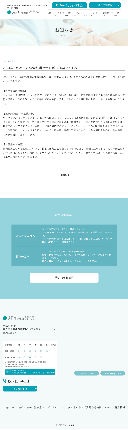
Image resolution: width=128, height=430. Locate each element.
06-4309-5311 (71, 5)
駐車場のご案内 (84, 371)
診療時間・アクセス (103, 408)
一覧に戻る (64, 175)
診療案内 (68, 14)
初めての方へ (26, 408)
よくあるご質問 (94, 14)
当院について (10, 408)
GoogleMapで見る (112, 371)
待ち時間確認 (105, 5)
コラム (86, 14)
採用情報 (117, 14)
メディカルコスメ (55, 408)
